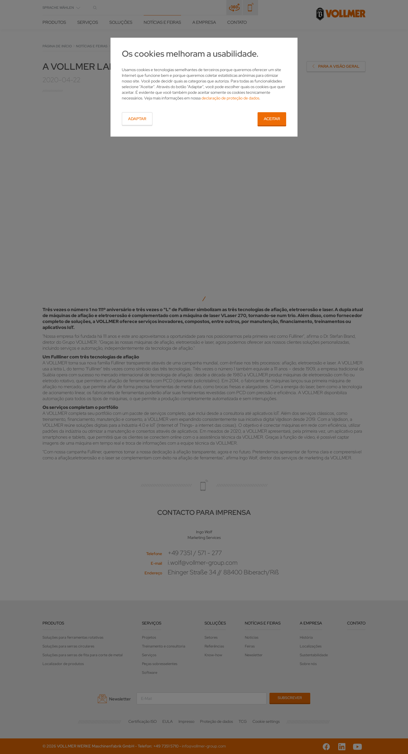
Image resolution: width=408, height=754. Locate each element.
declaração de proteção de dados (230, 98)
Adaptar (137, 118)
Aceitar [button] (272, 118)
